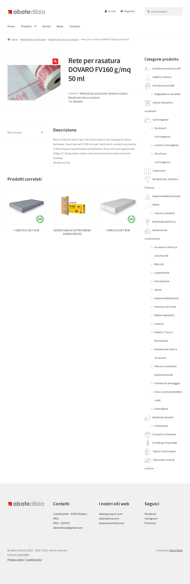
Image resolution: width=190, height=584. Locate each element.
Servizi (46, 26)
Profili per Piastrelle (164, 443)
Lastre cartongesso (166, 145)
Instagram (151, 518)
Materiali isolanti (117, 93)
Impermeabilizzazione (166, 196)
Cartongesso (160, 119)
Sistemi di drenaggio (167, 383)
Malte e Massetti (164, 315)
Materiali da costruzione (33, 39)
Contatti (74, 26)
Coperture (158, 170)
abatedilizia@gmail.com (68, 527)
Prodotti (26, 26)
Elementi (78, 101)
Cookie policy (34, 559)
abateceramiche (109, 523)
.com (121, 523)
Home (11, 26)
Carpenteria (161, 272)
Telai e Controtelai (164, 451)
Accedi (110, 11)
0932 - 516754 (61, 523)
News (60, 26)
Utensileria (161, 408)
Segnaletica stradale (167, 94)
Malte (155, 204)
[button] (55, 61)
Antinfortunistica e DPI (166, 68)
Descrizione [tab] (14, 132)
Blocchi (159, 264)
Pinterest (150, 523)
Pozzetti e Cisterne (164, 434)
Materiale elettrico (164, 221)
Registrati (127, 11)
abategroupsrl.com (110, 514)
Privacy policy (15, 559)
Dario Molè (176, 550)
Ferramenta (161, 281)
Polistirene (161, 425)
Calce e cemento (164, 213)
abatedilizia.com (109, 518)
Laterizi (159, 323)
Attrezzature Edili (163, 85)
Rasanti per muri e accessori (64, 39)
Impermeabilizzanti (166, 298)
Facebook (150, 514)
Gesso (158, 289)
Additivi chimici (162, 77)
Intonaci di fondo (165, 306)
